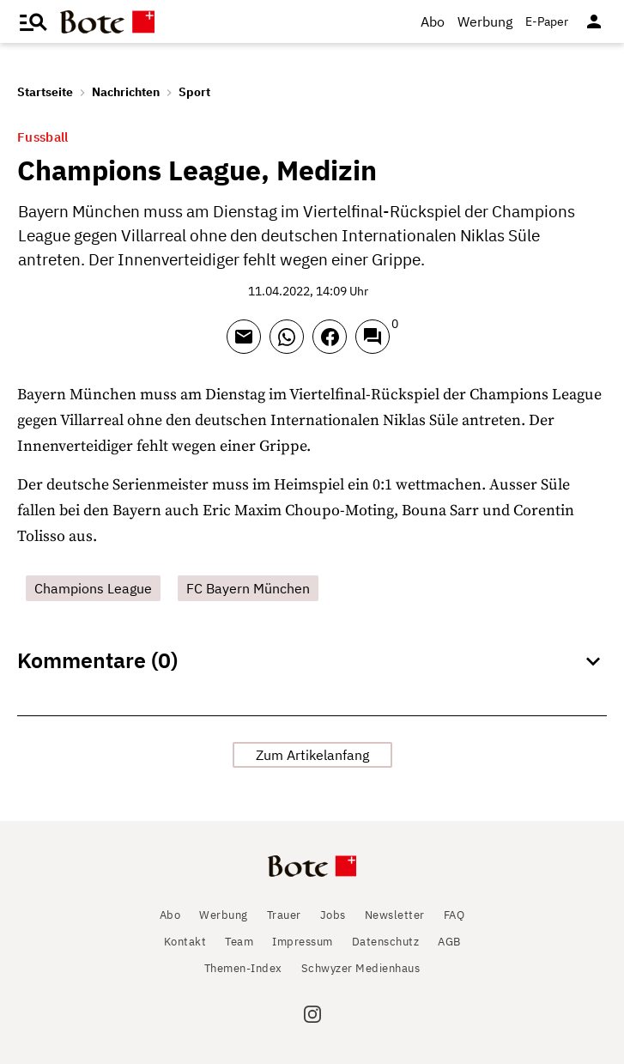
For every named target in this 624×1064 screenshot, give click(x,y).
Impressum (302, 941)
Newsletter (395, 915)
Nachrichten (126, 92)
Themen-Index (243, 968)
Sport (194, 92)
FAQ (454, 915)
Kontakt (185, 941)
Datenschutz (386, 941)
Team (239, 941)
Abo (433, 21)
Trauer (284, 915)
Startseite (45, 92)
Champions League (93, 588)
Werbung (484, 21)
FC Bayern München (248, 588)
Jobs (333, 915)
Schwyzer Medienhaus (361, 968)
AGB (449, 941)
